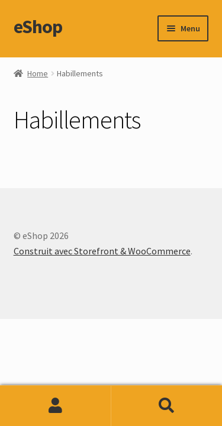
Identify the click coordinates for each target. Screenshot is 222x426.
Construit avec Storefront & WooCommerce (102, 251)
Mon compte (55, 406)
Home (37, 73)
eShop (38, 26)
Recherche (167, 406)
